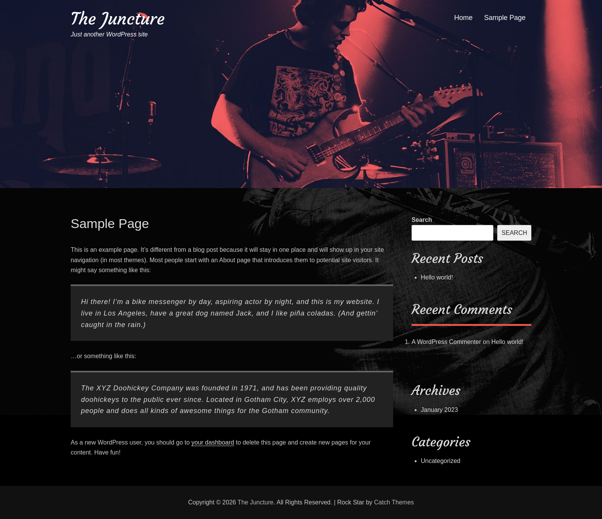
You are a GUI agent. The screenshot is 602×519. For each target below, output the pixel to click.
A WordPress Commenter (446, 342)
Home (463, 17)
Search (422, 220)
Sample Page (505, 17)
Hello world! (437, 277)
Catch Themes (394, 502)
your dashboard (213, 442)
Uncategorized (440, 461)
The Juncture (118, 18)
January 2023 (439, 410)
